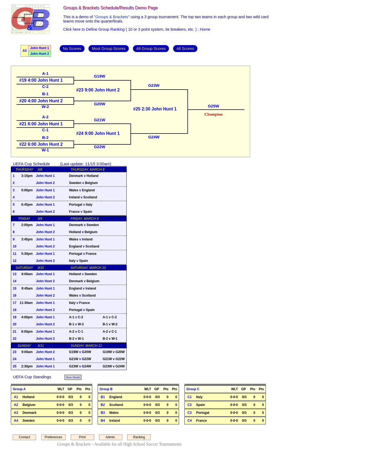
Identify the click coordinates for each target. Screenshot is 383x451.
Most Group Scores (109, 48)
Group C (192, 389)
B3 (103, 413)
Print (82, 437)
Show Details (73, 377)
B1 (103, 397)
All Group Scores (151, 48)
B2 (103, 405)
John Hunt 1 (39, 48)
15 (14, 288)
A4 (16, 421)
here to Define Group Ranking (99, 29)
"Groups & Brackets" (112, 17)
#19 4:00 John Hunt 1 (41, 80)
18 (14, 310)
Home (205, 29)
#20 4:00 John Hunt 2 (41, 101)
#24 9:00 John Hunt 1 (98, 133)
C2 (189, 405)
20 (14, 324)
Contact (24, 437)
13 (14, 274)
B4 (103, 421)
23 (14, 352)
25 (14, 366)
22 (14, 339)
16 (14, 295)
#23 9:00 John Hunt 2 (98, 90)
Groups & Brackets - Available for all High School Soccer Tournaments (119, 444)
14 (14, 281)
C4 (189, 421)
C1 (189, 397)
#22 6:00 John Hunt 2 (41, 144)
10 (14, 246)
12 (14, 261)
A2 (16, 405)
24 (14, 359)
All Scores (185, 48)
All (25, 51)
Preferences (53, 437)
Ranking (139, 437)
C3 (189, 413)
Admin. (111, 437)
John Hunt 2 (39, 54)
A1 (16, 397)
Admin (10, 6)
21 (14, 332)
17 (14, 303)
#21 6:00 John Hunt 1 (41, 124)
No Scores (72, 48)
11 (14, 254)
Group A (19, 389)
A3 (16, 413)
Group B (106, 389)
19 (14, 317)
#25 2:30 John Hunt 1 (155, 109)
